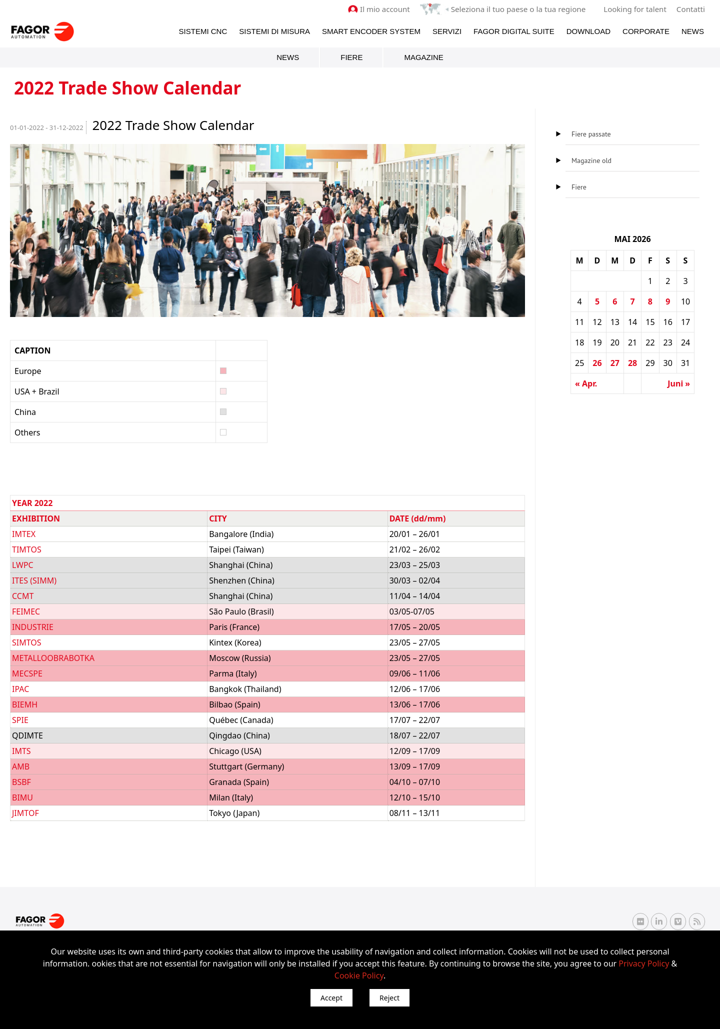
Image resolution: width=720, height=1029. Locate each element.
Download (588, 30)
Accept (331, 997)
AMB (21, 766)
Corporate (646, 30)
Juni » (679, 383)
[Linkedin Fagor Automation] (659, 921)
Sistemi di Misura (274, 30)
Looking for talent (635, 9)
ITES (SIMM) (34, 580)
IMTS (21, 751)
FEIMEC (26, 611)
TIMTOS (27, 549)
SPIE (20, 720)
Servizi (447, 30)
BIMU (22, 797)
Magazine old (592, 160)
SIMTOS (27, 642)
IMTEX (24, 534)
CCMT (23, 596)
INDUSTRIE (33, 627)
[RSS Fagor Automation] (697, 921)
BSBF (21, 782)
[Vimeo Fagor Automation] (678, 921)
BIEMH (25, 704)
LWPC (23, 565)
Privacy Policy (643, 963)
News (693, 30)
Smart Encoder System (371, 30)
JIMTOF (25, 813)
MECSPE (27, 673)
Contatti (691, 9)
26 (597, 363)
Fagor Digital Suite (514, 30)
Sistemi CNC (203, 30)
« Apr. (586, 383)
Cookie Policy (359, 975)
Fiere (351, 57)
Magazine (423, 57)
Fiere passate (591, 134)
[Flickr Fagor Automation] (640, 921)
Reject (390, 997)
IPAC (20, 689)
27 (615, 363)
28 (632, 363)
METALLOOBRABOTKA (53, 658)
